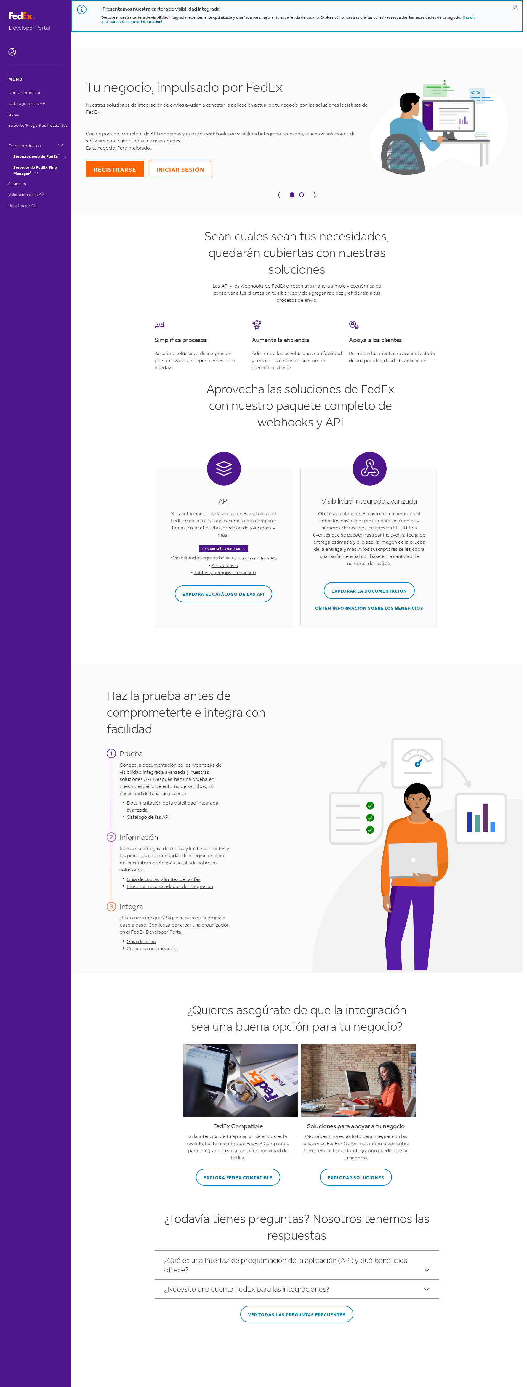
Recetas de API (23, 205)
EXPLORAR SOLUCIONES (356, 1177)
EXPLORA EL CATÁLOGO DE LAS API (223, 594)
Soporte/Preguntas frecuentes (38, 125)
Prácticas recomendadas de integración (170, 886)
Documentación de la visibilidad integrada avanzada (172, 806)
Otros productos (35, 145)
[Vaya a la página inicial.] (35, 21)
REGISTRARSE (115, 169)
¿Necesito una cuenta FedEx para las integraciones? (297, 1289)
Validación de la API (27, 194)
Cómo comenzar (24, 92)
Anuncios (17, 183)
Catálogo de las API (27, 103)
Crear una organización (152, 948)
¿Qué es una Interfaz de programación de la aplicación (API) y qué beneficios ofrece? (297, 1265)
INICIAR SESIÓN (180, 169)
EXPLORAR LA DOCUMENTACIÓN (369, 591)
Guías (13, 114)
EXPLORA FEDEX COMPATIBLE (238, 1177)
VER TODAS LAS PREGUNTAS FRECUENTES (297, 1314)
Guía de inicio (141, 941)
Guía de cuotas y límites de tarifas (164, 879)
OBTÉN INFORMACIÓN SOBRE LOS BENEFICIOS (369, 608)
